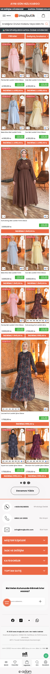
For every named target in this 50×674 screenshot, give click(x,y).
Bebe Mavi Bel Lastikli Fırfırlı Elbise (11, 132)
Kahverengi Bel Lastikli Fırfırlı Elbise (14, 221)
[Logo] (25, 16)
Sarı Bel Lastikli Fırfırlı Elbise (35, 132)
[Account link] (43, 15)
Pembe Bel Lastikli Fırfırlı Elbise (12, 80)
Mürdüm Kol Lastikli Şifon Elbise (37, 466)
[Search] (25, 24)
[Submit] (40, 601)
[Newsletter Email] (25, 601)
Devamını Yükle (25, 490)
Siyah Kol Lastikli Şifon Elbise (11, 466)
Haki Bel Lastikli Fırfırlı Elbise (35, 80)
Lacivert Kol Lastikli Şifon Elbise (12, 413)
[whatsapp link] (46, 655)
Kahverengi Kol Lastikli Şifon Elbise (35, 325)
